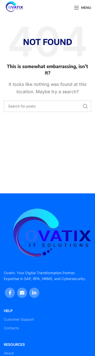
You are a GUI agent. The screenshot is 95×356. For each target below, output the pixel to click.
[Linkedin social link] (34, 293)
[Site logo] (13, 7)
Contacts (11, 328)
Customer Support (19, 319)
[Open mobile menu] (82, 8)
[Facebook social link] (10, 293)
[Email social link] (22, 293)
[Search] (47, 106)
